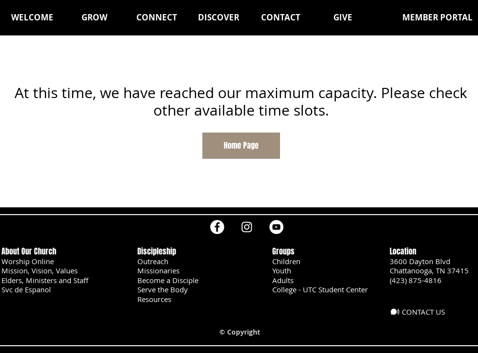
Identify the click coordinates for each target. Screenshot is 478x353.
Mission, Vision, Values (39, 270)
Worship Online (27, 261)
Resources (154, 299)
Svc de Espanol (26, 289)
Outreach (152, 261)
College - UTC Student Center (320, 289)
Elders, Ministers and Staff (44, 280)
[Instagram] (247, 227)
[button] (95, 17)
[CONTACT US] (421, 312)
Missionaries (158, 270)
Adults (283, 280)
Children (286, 261)
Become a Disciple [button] (167, 280)
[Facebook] (217, 227)
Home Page (241, 145)
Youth (281, 270)
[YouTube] (276, 227)
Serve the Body (162, 289)
